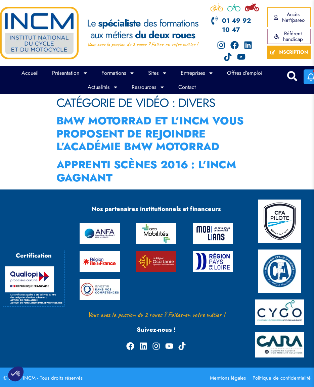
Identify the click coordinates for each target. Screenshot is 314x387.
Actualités (103, 87)
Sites (157, 73)
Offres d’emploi (244, 73)
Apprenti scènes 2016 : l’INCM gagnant (146, 171)
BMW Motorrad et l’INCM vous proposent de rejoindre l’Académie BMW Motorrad (150, 133)
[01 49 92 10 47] (214, 20)
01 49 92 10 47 (236, 25)
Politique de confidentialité (282, 378)
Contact (187, 87)
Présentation (70, 73)
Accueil (30, 73)
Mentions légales (228, 378)
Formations (118, 73)
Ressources (148, 87)
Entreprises (197, 73)
